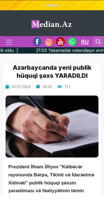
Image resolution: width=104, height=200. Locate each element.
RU (85, 41)
